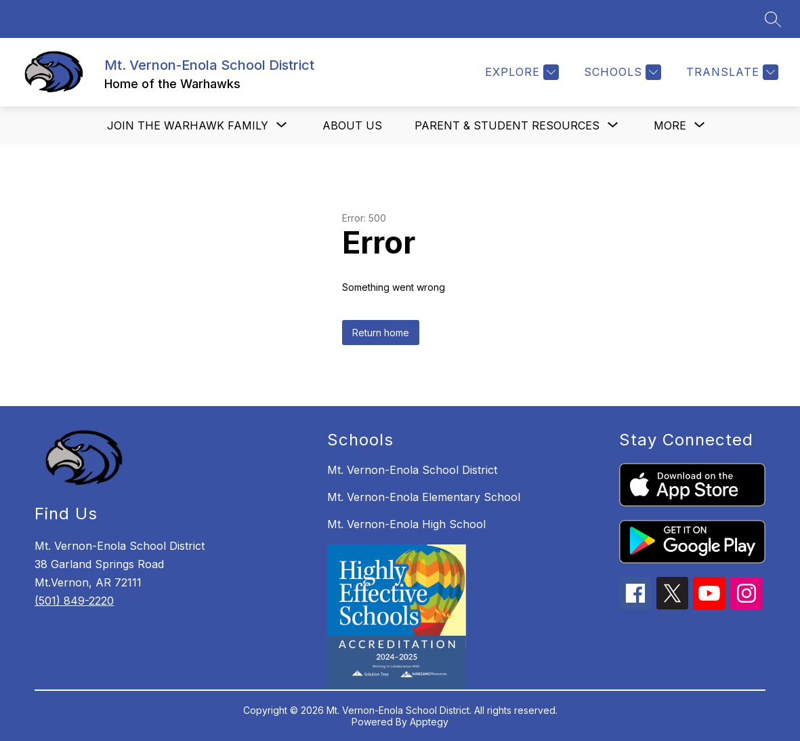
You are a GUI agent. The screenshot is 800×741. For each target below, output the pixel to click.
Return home (380, 332)
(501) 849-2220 (74, 600)
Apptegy (429, 721)
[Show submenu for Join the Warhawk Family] (187, 125)
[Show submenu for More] (670, 125)
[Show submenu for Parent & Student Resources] (507, 125)
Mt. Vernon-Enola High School (406, 524)
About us (352, 125)
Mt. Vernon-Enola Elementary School (423, 497)
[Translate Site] (730, 72)
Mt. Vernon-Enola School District (412, 470)
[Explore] (520, 72)
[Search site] (773, 19)
